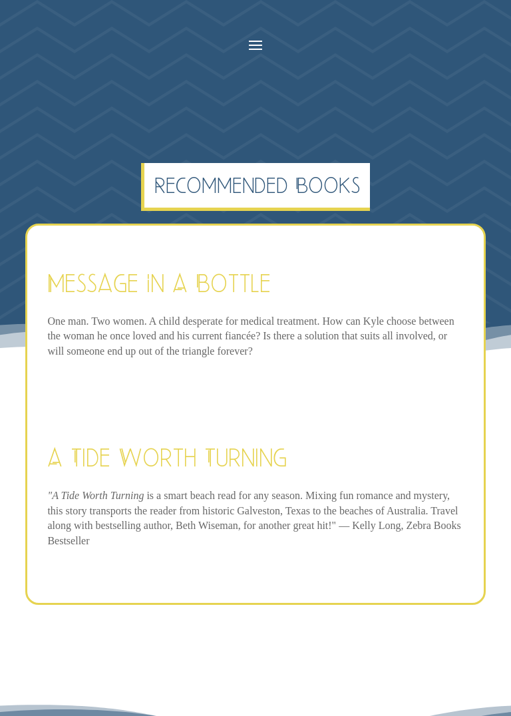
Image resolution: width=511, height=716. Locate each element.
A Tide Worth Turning (167, 457)
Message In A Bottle (159, 283)
